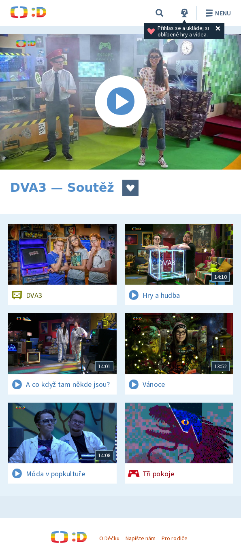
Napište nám (141, 538)
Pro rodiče (174, 538)
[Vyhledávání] (159, 13)
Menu (217, 13)
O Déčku (109, 538)
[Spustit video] (120, 102)
